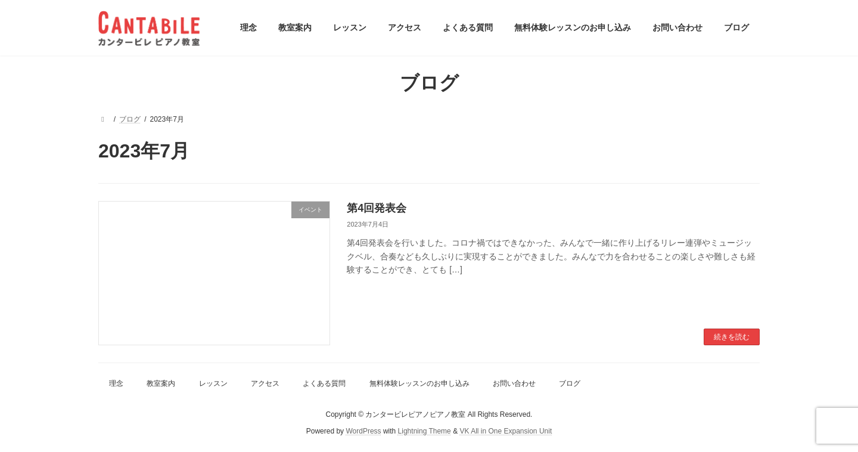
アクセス (265, 383)
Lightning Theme (424, 432)
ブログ (569, 383)
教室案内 (161, 383)
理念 (116, 383)
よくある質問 (324, 383)
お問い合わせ (514, 383)
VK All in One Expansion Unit (505, 432)
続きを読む (732, 337)
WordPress (363, 432)
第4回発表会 (376, 208)
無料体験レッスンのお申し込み (419, 383)
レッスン (213, 383)
